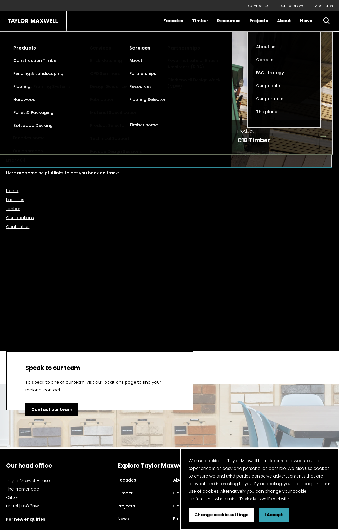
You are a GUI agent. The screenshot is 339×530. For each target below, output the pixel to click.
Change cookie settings (221, 515)
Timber (200, 21)
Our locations (291, 5)
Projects (258, 21)
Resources (228, 21)
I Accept (274, 515)
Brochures (323, 5)
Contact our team (51, 410)
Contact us (258, 5)
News (306, 21)
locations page (119, 382)
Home (12, 191)
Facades (173, 21)
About (284, 21)
